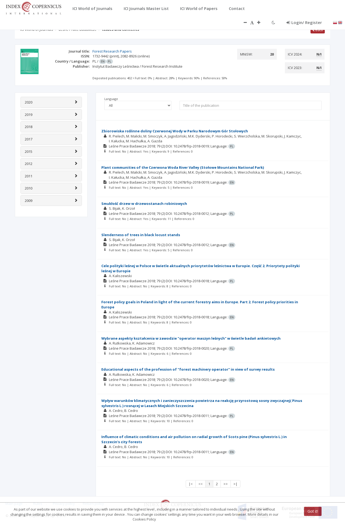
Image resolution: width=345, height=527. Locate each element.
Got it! (313, 511)
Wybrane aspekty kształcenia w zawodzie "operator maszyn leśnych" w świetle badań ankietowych (191, 338)
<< (200, 483)
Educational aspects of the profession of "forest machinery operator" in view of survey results (188, 369)
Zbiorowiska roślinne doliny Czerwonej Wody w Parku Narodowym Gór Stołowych (174, 131)
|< (191, 483)
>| (235, 483)
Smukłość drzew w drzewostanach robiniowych (144, 203)
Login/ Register (304, 22)
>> (225, 483)
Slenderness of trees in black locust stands (140, 234)
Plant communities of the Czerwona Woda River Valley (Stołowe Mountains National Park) (182, 167)
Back (317, 29)
